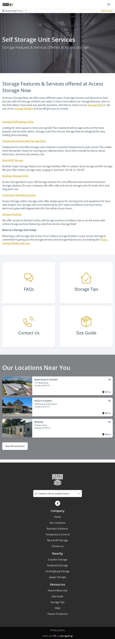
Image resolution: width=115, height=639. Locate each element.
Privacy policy (57, 630)
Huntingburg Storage (57, 571)
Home (57, 517)
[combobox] (57, 493)
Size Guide (57, 596)
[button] (57, 503)
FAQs (57, 608)
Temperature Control (58, 534)
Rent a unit (107, 10)
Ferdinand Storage (57, 565)
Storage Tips (57, 602)
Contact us (58, 546)
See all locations (15, 446)
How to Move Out (57, 590)
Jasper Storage (57, 577)
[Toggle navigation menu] (110, 4)
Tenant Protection (57, 614)
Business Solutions (57, 528)
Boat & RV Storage (57, 540)
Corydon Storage (57, 559)
